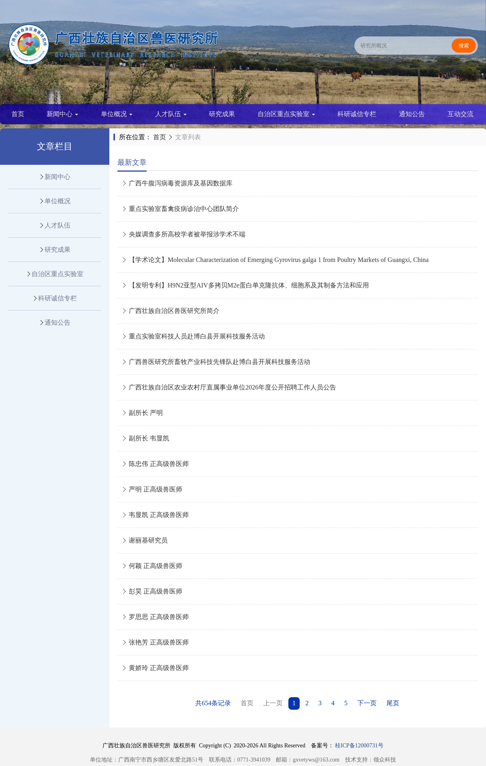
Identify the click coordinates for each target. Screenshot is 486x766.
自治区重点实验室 (286, 114)
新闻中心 (62, 114)
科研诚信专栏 (356, 114)
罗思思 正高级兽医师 (155, 616)
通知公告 (412, 114)
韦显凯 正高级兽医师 (155, 514)
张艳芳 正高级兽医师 (155, 642)
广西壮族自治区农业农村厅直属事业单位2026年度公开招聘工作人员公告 (229, 387)
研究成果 (222, 114)
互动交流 (460, 114)
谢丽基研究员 (145, 540)
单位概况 (116, 114)
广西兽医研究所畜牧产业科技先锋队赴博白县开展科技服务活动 (216, 361)
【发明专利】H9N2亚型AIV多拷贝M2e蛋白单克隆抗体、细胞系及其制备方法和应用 (245, 285)
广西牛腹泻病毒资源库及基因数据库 (177, 183)
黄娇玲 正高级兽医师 (155, 667)
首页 (17, 114)
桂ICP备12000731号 (359, 746)
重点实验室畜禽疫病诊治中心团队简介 (180, 208)
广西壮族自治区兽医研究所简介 (171, 310)
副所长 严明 (142, 412)
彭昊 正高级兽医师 (152, 591)
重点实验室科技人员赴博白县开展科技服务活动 (193, 336)
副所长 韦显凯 (145, 438)
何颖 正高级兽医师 (152, 565)
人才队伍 (171, 114)
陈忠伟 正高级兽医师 (155, 463)
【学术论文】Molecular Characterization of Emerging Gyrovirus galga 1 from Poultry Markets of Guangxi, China (275, 259)
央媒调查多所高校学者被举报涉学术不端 (183, 234)
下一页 (367, 703)
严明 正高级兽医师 (152, 489)
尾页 (392, 703)
